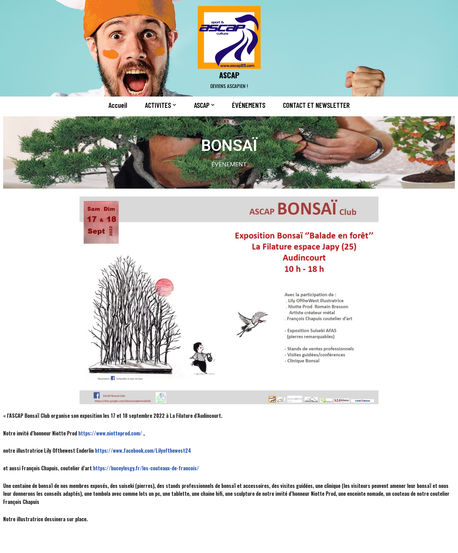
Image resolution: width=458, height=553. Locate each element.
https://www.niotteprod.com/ (110, 433)
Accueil (117, 105)
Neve (55, 544)
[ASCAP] (229, 48)
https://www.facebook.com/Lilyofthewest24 (143, 450)
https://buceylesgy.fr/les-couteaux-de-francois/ (146, 468)
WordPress (114, 544)
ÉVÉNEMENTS (248, 105)
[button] (174, 105)
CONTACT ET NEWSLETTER (316, 105)
